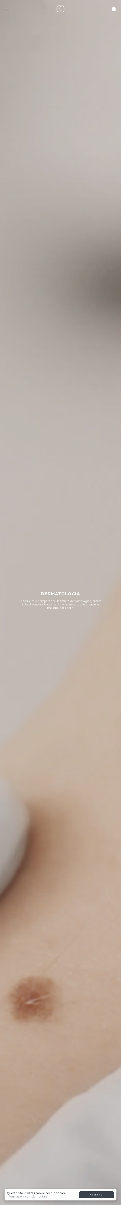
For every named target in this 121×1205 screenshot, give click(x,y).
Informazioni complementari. (27, 1196)
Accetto (96, 1195)
